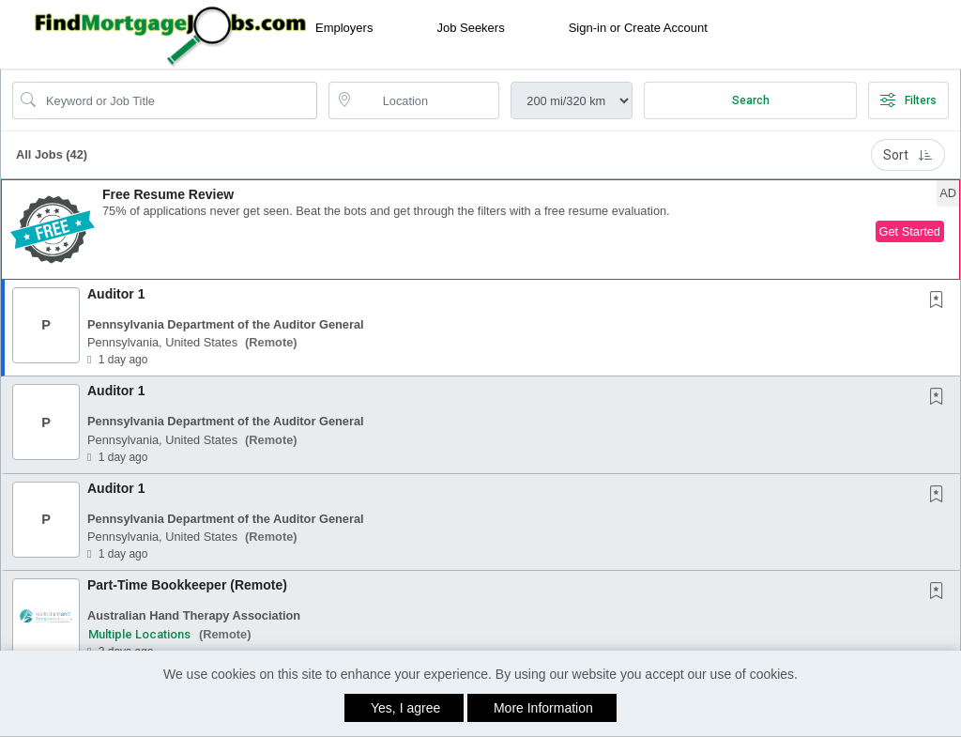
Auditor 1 (116, 293)
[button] (480, 229)
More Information (543, 707)
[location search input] (427, 100)
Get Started (909, 231)
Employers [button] (344, 28)
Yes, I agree (405, 707)
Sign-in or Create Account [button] (638, 28)
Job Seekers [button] (470, 28)
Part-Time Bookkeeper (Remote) (187, 584)
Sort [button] (908, 154)
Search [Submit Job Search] (751, 100)
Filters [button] (908, 100)
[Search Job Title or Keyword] (177, 100)
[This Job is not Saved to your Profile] (940, 301)
